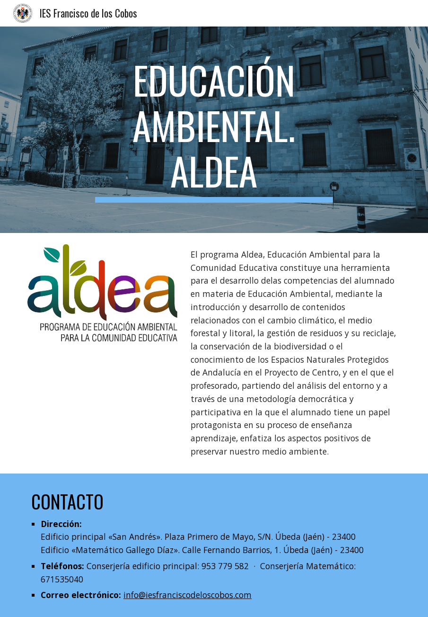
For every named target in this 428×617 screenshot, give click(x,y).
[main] (214, 129)
